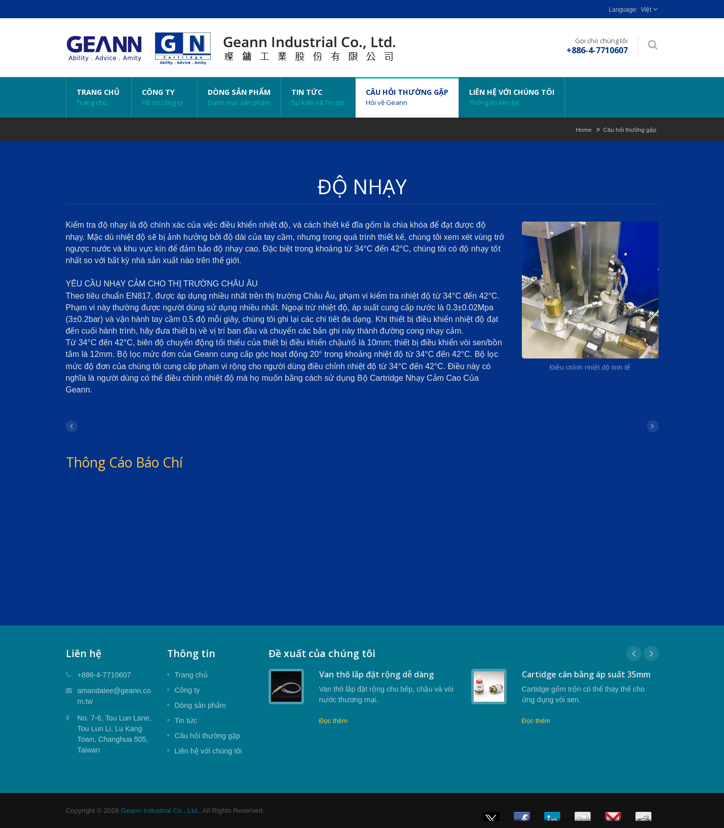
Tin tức (318, 97)
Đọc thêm (333, 721)
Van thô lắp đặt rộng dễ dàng (376, 674)
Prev (633, 653)
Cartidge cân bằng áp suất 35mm (586, 674)
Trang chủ (98, 97)
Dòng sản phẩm (239, 97)
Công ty (164, 97)
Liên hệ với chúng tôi (511, 97)
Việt (646, 9)
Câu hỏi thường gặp (407, 97)
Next (651, 653)
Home (584, 129)
